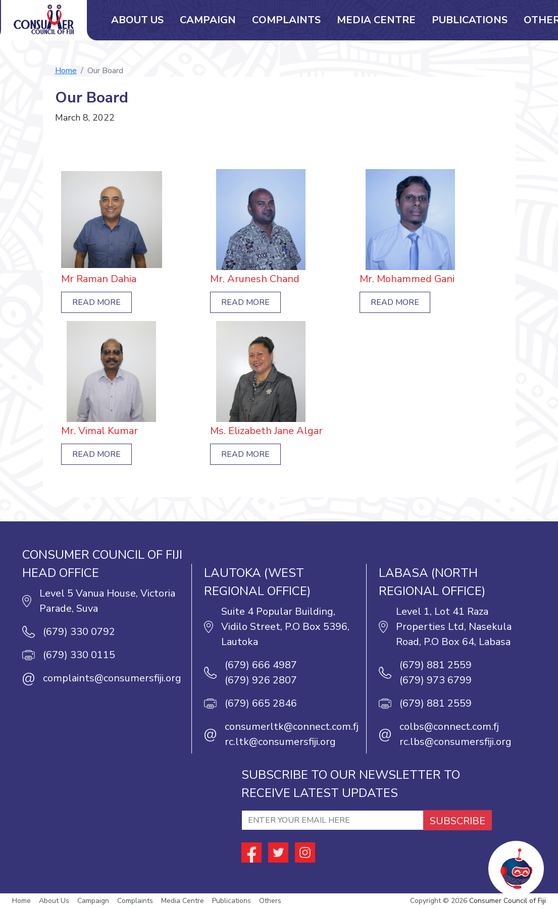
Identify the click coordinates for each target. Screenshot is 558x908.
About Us (137, 20)
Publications (470, 20)
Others (270, 900)
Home (66, 70)
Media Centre (376, 20)
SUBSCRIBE (457, 821)
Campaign (208, 20)
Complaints (286, 20)
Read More (96, 302)
